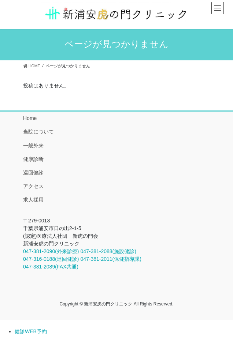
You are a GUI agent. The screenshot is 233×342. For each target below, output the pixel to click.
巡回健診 (33, 173)
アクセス (33, 186)
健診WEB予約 (31, 331)
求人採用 (33, 200)
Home (30, 118)
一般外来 (33, 146)
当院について (38, 132)
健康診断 (33, 159)
